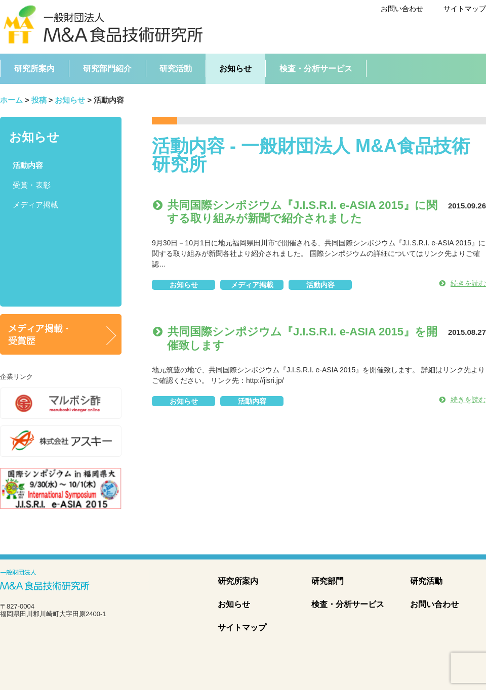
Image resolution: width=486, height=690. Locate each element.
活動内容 (320, 285)
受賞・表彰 (32, 185)
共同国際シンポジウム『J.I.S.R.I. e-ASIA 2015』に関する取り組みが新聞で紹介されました (298, 212)
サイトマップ (464, 9)
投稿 (39, 100)
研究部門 (327, 581)
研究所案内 (238, 581)
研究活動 (426, 581)
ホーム (11, 100)
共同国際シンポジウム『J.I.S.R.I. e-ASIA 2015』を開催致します (298, 338)
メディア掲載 (252, 285)
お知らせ (70, 100)
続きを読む (462, 283)
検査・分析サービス (347, 604)
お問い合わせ (402, 9)
